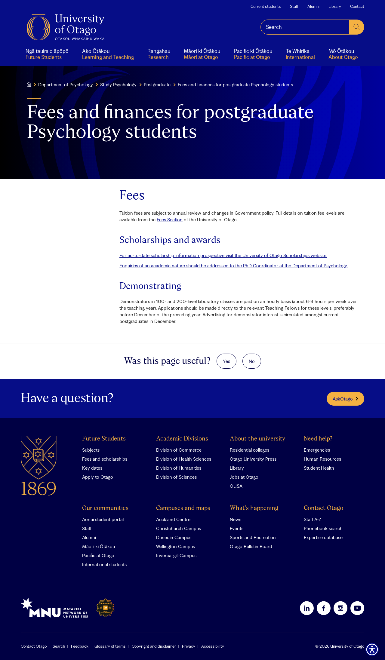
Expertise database (323, 537)
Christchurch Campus (178, 528)
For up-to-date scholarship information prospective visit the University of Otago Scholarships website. (223, 255)
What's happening (254, 508)
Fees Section (170, 219)
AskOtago (345, 398)
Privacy (188, 646)
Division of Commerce (179, 450)
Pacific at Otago (98, 555)
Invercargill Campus (176, 555)
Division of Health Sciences (183, 459)
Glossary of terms (110, 646)
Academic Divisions (182, 439)
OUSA (236, 486)
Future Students (104, 439)
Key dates (92, 468)
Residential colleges (249, 450)
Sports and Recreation (253, 537)
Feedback (79, 646)
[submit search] (356, 27)
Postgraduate (157, 84)
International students (104, 564)
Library (334, 6)
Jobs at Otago (244, 477)
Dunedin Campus (173, 537)
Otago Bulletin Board (251, 546)
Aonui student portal (103, 519)
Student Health (319, 468)
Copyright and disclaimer (154, 646)
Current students (266, 6)
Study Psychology (118, 84)
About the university (257, 439)
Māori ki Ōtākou (98, 546)
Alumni (313, 6)
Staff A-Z (312, 519)
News (235, 519)
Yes (226, 361)
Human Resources (322, 459)
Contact (357, 6)
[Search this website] (304, 27)
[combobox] (304, 27)
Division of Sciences (176, 477)
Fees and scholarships (104, 459)
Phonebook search (323, 528)
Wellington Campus (175, 546)
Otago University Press (253, 459)
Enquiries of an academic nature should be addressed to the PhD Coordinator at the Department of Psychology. (233, 265)
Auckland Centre (173, 519)
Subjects (91, 450)
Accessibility (212, 646)
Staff (294, 6)
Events (236, 528)
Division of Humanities (178, 468)
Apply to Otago (97, 477)
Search (59, 646)
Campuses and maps (183, 508)
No (252, 361)
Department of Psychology (65, 84)
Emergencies (317, 450)
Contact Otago (323, 508)
